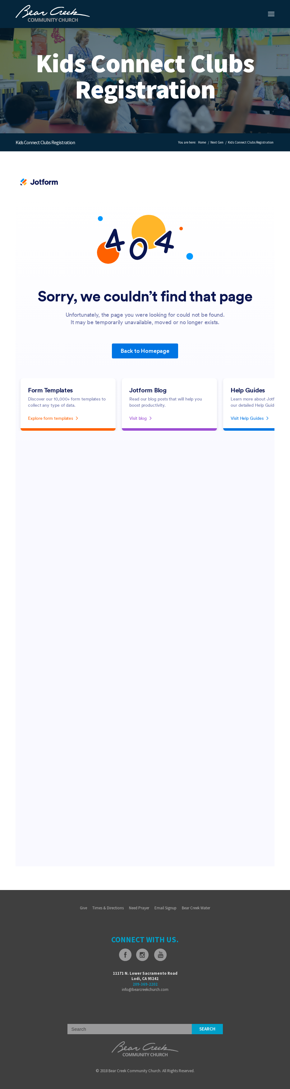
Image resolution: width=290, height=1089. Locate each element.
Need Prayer (139, 908)
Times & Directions (108, 908)
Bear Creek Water (196, 908)
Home (202, 142)
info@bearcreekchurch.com (145, 989)
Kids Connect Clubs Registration (45, 142)
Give (83, 908)
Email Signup (165, 908)
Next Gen (216, 142)
